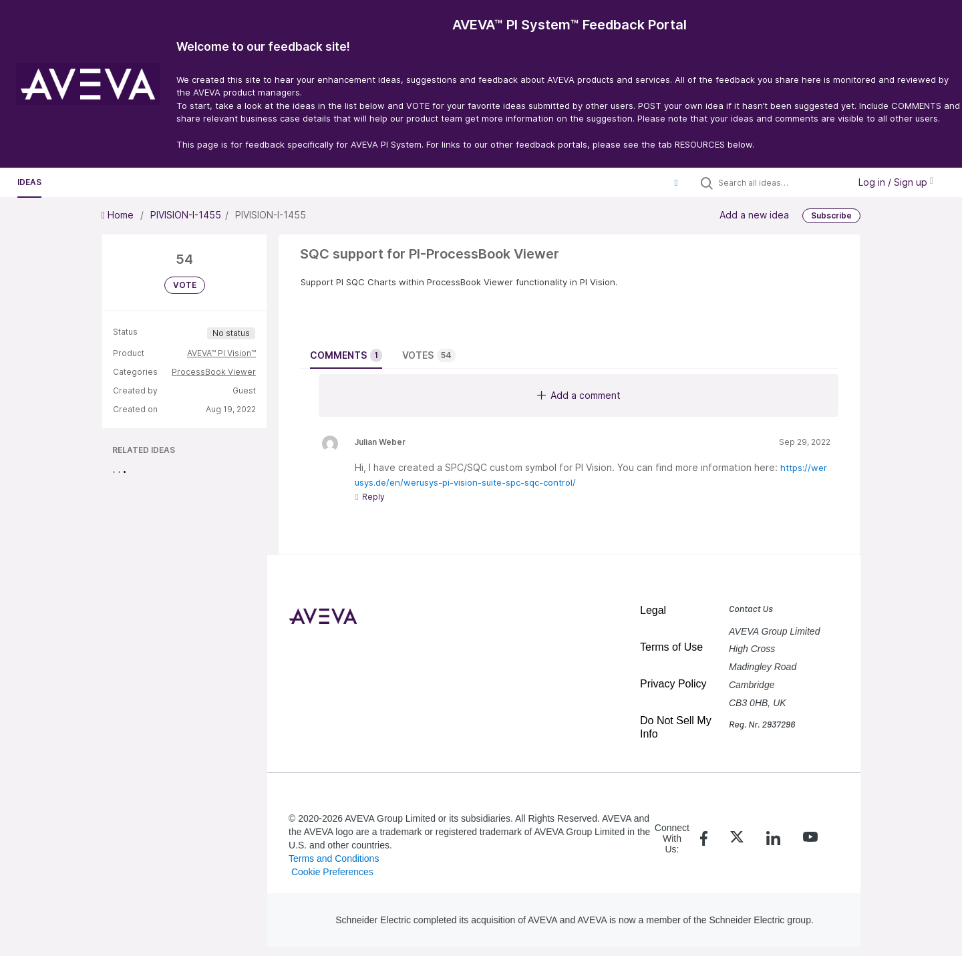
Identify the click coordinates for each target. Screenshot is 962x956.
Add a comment (579, 395)
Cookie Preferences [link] (332, 871)
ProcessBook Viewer (214, 372)
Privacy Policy (673, 683)
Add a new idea (754, 214)
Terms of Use (671, 647)
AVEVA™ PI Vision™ (221, 353)
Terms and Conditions (334, 858)
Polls (144, 182)
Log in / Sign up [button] (895, 182)
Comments (346, 355)
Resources (86, 182)
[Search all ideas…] (780, 182)
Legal (653, 610)
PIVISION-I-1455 (185, 214)
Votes (429, 355)
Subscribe (831, 215)
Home (119, 214)
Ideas (29, 182)
